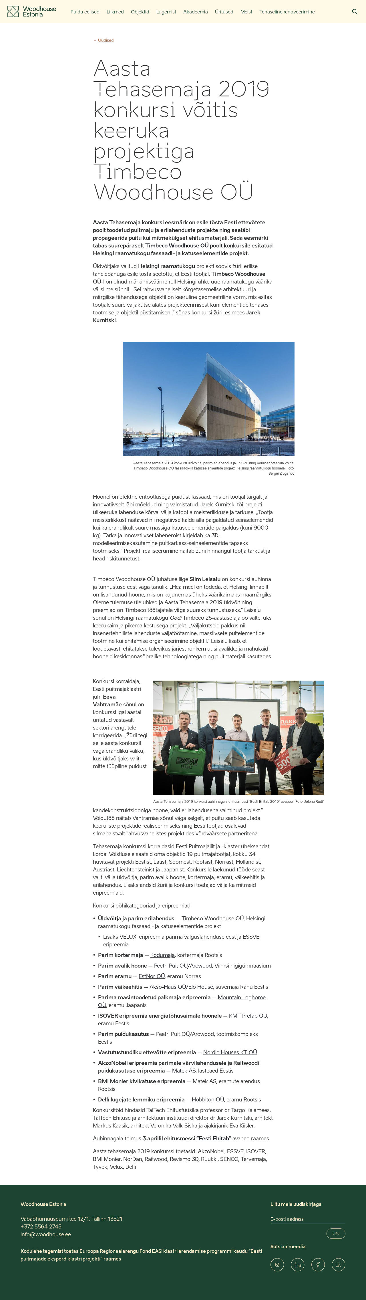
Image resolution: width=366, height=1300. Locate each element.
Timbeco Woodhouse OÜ (177, 246)
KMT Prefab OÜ (248, 1016)
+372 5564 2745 (41, 1227)
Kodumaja (162, 955)
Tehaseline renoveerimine (287, 12)
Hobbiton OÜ (208, 1100)
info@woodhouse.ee (46, 1234)
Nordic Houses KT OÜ (230, 1052)
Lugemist (166, 12)
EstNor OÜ (152, 976)
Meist (246, 12)
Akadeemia (195, 12)
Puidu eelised (85, 12)
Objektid (140, 12)
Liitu (336, 1233)
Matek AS (184, 1071)
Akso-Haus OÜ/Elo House (181, 987)
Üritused (224, 12)
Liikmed (115, 12)
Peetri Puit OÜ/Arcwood (183, 966)
